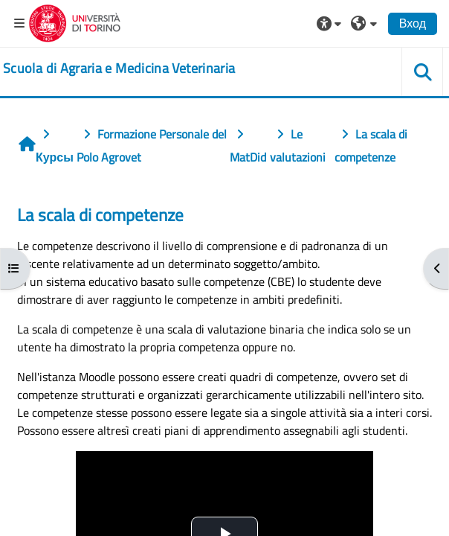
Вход (412, 23)
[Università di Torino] (74, 22)
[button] (331, 23)
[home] (119, 68)
